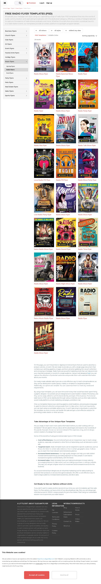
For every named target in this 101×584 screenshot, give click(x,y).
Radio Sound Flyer (63, 249)
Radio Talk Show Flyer (87, 145)
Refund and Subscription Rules (68, 514)
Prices (77, 514)
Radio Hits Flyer (40, 145)
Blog (65, 508)
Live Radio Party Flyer (42, 215)
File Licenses (55, 511)
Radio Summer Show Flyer (64, 75)
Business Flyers (10, 31)
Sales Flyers (9, 91)
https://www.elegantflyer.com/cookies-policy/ (56, 563)
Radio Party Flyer (85, 111)
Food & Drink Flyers (12, 53)
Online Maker (77, 520)
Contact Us (67, 521)
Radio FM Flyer (62, 180)
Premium (76, 3)
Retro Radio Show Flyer (43, 249)
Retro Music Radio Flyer (43, 318)
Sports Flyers (10, 95)
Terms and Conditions (55, 518)
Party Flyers (9, 78)
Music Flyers (9, 61)
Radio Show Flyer (41, 74)
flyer (89, 373)
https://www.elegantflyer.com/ (46, 559)
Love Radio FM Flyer (42, 180)
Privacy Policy (54, 525)
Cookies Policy (54, 532)
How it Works (77, 509)
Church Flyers (10, 35)
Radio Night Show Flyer (65, 284)
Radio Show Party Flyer (87, 180)
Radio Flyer (82, 74)
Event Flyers (9, 48)
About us (67, 526)
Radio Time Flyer (85, 249)
